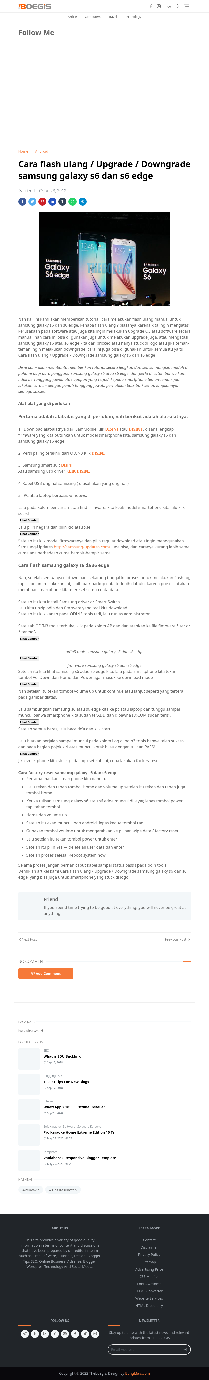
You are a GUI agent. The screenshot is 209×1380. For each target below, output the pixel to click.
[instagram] (159, 6)
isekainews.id (30, 1031)
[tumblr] (35, 1334)
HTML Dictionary (149, 1305)
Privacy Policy (149, 1254)
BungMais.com (137, 1373)
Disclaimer (149, 1247)
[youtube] (65, 1334)
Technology (133, 17)
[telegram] (25, 1334)
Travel (113, 17)
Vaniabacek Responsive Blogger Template (80, 1157)
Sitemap (149, 1261)
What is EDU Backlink (62, 1056)
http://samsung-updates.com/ (82, 547)
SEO (46, 1050)
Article (72, 17)
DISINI (111, 429)
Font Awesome (149, 1283)
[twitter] (85, 1334)
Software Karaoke (89, 1126)
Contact (149, 1240)
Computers (93, 17)
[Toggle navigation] (186, 6)
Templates (51, 1152)
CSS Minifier (149, 1276)
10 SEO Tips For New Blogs (66, 1081)
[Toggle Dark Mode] (169, 6)
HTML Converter (149, 1291)
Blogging (50, 1076)
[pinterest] (55, 1334)
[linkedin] (45, 1334)
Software (69, 1126)
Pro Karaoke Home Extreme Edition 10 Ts (79, 1132)
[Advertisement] (56, 109)
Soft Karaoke (53, 1126)
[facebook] (151, 6)
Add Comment (46, 973)
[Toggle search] (177, 6)
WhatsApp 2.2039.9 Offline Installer (74, 1107)
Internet (49, 1101)
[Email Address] (144, 1349)
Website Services (149, 1298)
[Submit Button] (184, 1349)
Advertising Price (149, 1269)
